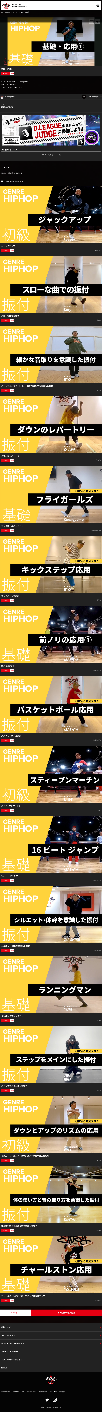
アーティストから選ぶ (10, 1352)
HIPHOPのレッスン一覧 (51, 155)
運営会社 (62, 1392)
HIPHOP (15, 12)
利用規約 (16, 1392)
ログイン (15, 1313)
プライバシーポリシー (28, 1392)
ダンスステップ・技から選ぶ (12, 1343)
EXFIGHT (5, 1368)
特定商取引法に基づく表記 (48, 1392)
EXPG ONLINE (5, 12)
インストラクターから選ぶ (11, 1360)
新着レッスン (6, 1327)
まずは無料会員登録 (66, 1313)
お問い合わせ (5, 1392)
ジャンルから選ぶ (8, 1335)
